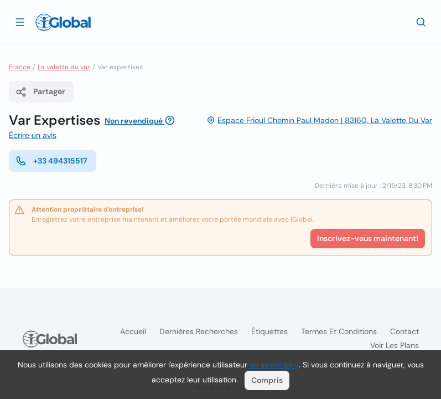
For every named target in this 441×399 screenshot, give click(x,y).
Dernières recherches (198, 331)
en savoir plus (274, 365)
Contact (404, 331)
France (19, 67)
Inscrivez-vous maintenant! (367, 238)
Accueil (133, 331)
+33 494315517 (51, 160)
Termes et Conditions (339, 331)
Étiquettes (269, 331)
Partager (40, 92)
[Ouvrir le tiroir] (20, 22)
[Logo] (63, 22)
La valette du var (64, 67)
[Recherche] (421, 22)
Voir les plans (394, 345)
